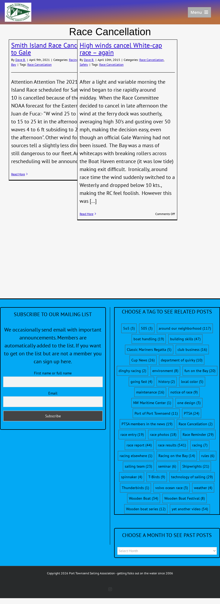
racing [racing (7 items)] (200, 445)
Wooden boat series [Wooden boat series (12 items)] (146, 509)
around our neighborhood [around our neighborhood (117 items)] (185, 328)
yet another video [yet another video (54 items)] (190, 509)
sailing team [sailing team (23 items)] (138, 466)
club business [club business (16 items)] (192, 349)
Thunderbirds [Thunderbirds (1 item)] (135, 487)
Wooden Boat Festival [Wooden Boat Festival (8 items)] (184, 498)
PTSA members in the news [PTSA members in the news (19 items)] (147, 424)
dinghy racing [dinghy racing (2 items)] (132, 370)
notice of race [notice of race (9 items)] (184, 392)
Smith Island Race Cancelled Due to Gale (57, 49)
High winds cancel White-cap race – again (121, 49)
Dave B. (20, 60)
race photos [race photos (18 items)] (163, 434)
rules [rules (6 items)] (207, 455)
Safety (84, 64)
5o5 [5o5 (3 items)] (129, 328)
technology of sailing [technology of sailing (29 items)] (192, 477)
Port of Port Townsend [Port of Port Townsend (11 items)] (156, 413)
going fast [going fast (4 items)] (141, 381)
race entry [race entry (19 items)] (132, 434)
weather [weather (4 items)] (203, 487)
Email (52, 393)
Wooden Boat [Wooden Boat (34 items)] (143, 498)
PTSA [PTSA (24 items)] (191, 413)
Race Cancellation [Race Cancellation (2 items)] (196, 424)
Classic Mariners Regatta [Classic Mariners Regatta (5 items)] (149, 349)
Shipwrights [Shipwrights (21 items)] (195, 466)
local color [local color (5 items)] (192, 381)
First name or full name (53, 373)
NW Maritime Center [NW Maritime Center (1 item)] (152, 402)
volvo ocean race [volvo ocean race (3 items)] (171, 487)
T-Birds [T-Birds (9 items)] (156, 477)
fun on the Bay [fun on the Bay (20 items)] (199, 370)
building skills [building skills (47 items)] (185, 339)
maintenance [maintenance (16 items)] (150, 392)
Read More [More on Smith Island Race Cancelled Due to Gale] (18, 174)
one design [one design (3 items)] (189, 402)
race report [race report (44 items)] (139, 445)
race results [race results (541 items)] (172, 445)
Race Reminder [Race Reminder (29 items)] (198, 434)
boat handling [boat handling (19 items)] (148, 339)
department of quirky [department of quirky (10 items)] (181, 360)
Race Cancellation (39, 64)
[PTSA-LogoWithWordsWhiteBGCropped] (18, 5)
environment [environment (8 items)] (165, 370)
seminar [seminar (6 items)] (167, 466)
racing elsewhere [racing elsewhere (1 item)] (136, 455)
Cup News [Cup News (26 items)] (143, 360)
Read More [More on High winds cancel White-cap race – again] (86, 214)
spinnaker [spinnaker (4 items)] (131, 477)
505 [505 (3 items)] (147, 328)
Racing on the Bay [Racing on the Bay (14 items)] (176, 455)
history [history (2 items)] (166, 381)
